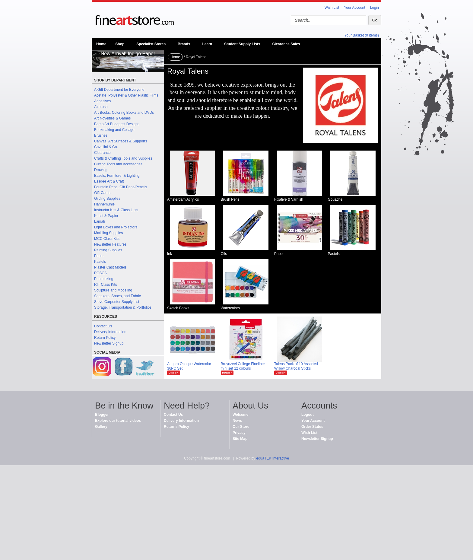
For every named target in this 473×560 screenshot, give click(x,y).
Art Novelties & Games (112, 118)
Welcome (240, 414)
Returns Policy (176, 427)
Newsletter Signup (108, 343)
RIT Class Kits (105, 284)
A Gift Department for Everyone (119, 90)
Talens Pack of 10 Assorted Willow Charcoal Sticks (296, 366)
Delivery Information (110, 332)
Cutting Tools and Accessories (118, 164)
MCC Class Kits (106, 239)
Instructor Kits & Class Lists (116, 210)
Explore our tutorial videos (118, 420)
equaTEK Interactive (272, 458)
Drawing (100, 170)
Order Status (312, 427)
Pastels (100, 261)
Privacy (239, 433)
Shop (119, 44)
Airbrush (101, 107)
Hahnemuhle (104, 204)
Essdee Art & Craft (109, 181)
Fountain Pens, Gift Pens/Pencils (120, 187)
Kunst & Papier (106, 216)
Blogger (102, 414)
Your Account (354, 7)
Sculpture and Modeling (113, 290)
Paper (99, 256)
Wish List (332, 7)
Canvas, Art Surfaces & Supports (120, 141)
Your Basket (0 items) (361, 35)
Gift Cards (102, 193)
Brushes (100, 135)
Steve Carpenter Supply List (116, 302)
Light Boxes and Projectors (115, 227)
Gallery (101, 427)
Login (374, 7)
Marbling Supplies (108, 233)
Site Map (240, 439)
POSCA (100, 273)
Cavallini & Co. (106, 147)
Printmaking (103, 279)
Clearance (102, 153)
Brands (184, 44)
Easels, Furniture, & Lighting (117, 175)
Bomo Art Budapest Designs (116, 124)
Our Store (241, 427)
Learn (207, 44)
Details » (174, 372)
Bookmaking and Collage (114, 130)
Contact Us (103, 326)
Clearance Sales (286, 44)
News (237, 420)
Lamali (99, 221)
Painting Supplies (108, 250)
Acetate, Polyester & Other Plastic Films (126, 95)
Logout (307, 414)
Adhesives (102, 101)
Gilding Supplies (107, 198)
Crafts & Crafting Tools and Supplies (123, 158)
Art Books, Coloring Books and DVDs (124, 112)
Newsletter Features (110, 244)
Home (101, 44)
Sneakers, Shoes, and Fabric (117, 296)
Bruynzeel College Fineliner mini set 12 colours (243, 366)
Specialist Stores (151, 44)
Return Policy (105, 338)
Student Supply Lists (242, 44)
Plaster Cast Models (110, 267)
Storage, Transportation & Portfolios (122, 307)
